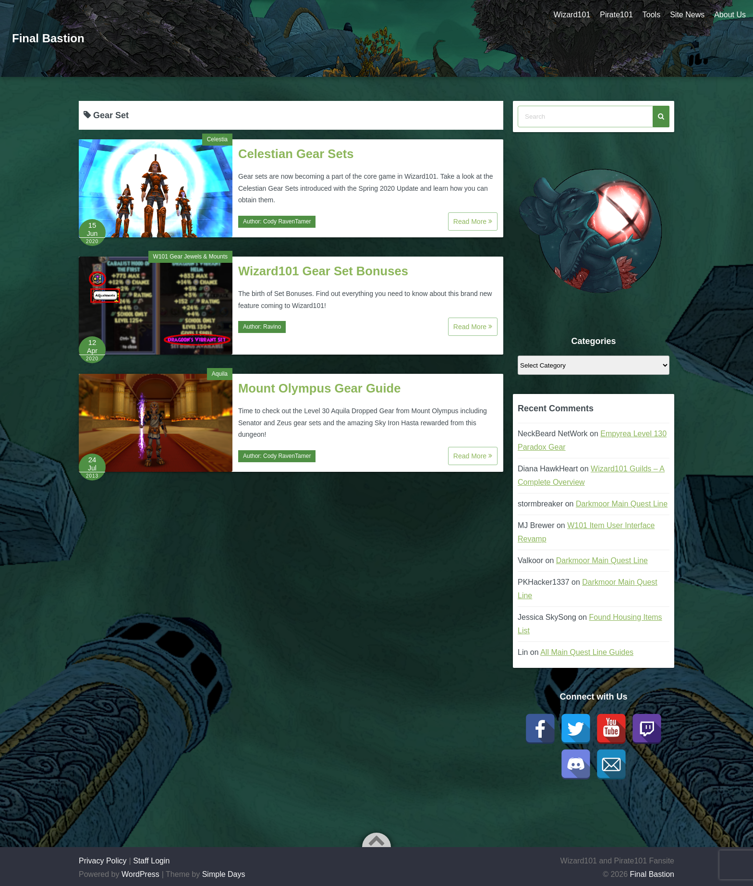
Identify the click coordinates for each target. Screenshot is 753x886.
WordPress (140, 874)
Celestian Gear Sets (295, 153)
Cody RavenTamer (287, 221)
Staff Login (151, 861)
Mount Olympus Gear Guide (319, 388)
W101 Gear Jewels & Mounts (190, 256)
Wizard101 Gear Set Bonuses (323, 271)
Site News (687, 15)
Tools (651, 15)
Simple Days (223, 874)
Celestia (217, 139)
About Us (730, 15)
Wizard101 (572, 15)
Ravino (272, 326)
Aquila (220, 373)
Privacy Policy (103, 861)
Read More (472, 221)
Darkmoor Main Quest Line (622, 504)
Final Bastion (48, 38)
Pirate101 (616, 15)
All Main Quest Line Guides (586, 652)
